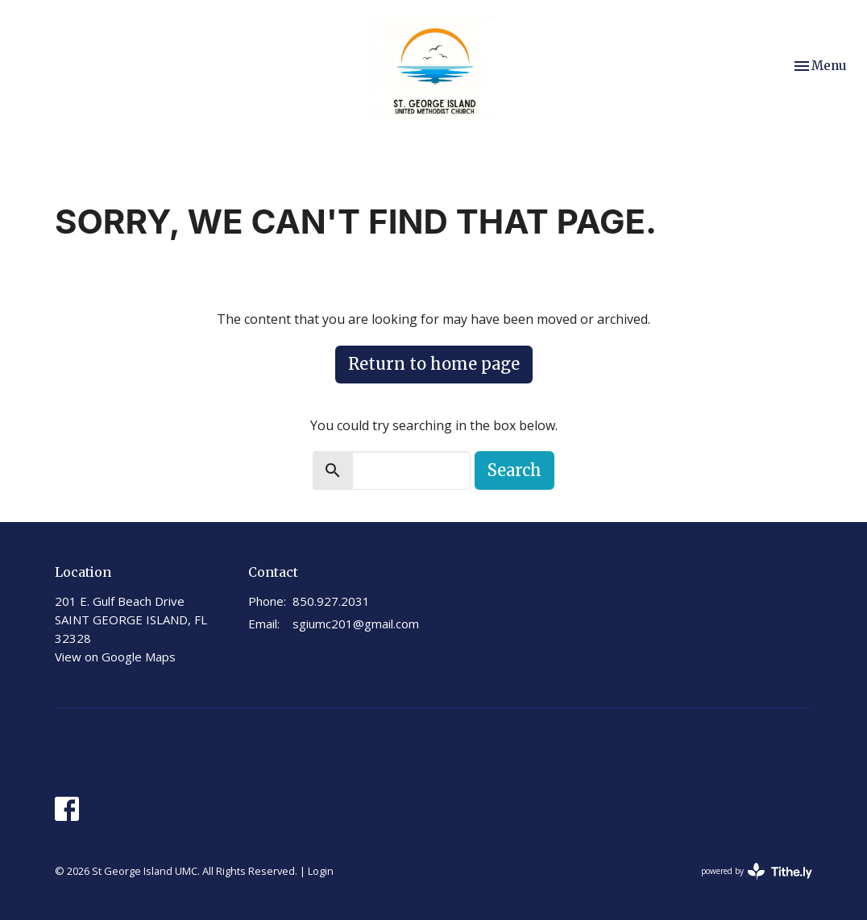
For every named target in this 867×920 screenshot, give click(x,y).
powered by (756, 871)
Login (321, 871)
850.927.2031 (331, 601)
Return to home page (434, 364)
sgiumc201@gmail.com (355, 623)
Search (514, 470)
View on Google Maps (115, 657)
